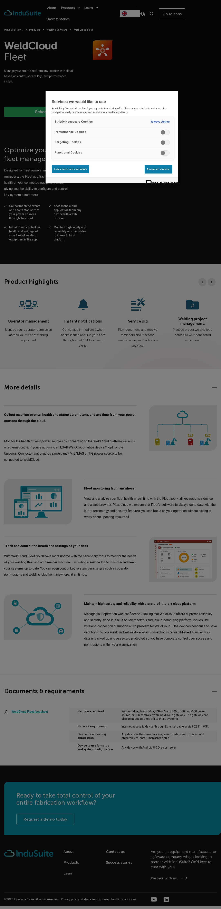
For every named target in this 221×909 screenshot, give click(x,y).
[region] (112, 137)
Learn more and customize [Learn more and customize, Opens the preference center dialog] (70, 169)
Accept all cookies (158, 169)
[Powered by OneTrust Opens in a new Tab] (160, 180)
